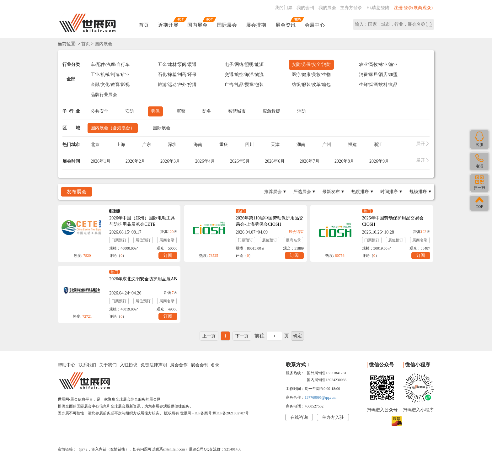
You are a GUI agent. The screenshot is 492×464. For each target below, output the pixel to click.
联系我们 (87, 365)
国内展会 (197, 25)
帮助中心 (66, 365)
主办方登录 (351, 7)
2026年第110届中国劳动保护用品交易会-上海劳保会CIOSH (269, 221)
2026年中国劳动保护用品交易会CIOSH (393, 221)
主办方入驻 (333, 417)
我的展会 (327, 7)
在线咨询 (299, 417)
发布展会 (77, 191)
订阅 (167, 255)
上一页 (209, 336)
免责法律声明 (154, 365)
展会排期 (256, 25)
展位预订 (143, 240)
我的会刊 (305, 7)
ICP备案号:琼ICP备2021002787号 (222, 413)
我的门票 (283, 7)
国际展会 (227, 25)
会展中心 (315, 25)
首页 (144, 25)
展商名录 (166, 240)
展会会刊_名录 (205, 365)
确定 (297, 335)
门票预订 (118, 240)
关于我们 (108, 365)
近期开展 (168, 25)
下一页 (242, 336)
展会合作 (179, 365)
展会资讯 (285, 25)
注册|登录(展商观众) (413, 7)
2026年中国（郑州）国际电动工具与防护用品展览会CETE (142, 221)
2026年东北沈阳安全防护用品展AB (143, 279)
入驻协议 (128, 365)
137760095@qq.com (320, 397)
